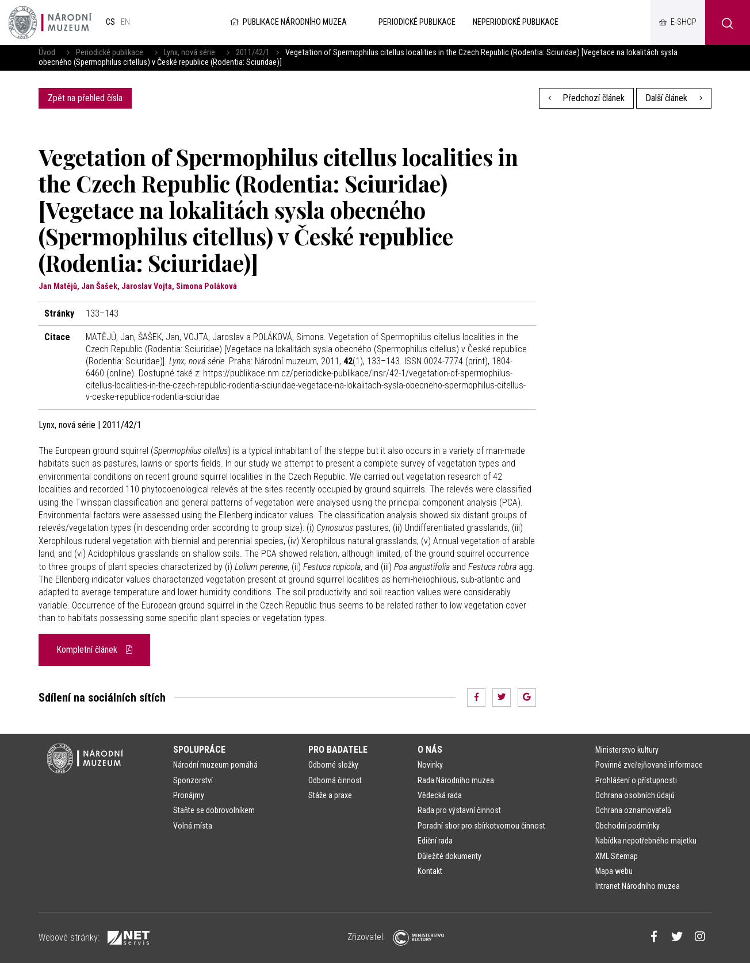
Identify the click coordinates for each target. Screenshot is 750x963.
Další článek (673, 98)
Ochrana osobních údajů (635, 795)
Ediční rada (435, 840)
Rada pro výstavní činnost (459, 810)
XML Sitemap (616, 856)
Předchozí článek (586, 98)
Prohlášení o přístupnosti (636, 780)
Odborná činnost (335, 780)
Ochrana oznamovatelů (633, 810)
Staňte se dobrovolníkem (214, 810)
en (125, 22)
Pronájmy (188, 795)
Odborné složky (333, 764)
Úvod (47, 52)
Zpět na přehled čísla (85, 98)
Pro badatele (338, 749)
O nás (430, 749)
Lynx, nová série (189, 52)
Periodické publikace (109, 52)
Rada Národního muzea (456, 780)
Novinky (430, 764)
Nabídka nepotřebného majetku (646, 840)
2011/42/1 (253, 52)
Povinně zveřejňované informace (649, 764)
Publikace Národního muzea (287, 22)
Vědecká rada (440, 795)
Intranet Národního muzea (637, 886)
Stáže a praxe (330, 795)
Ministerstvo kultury (627, 749)
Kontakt (430, 871)
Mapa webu (614, 871)
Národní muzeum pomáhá (215, 764)
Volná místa (192, 825)
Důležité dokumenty (449, 856)
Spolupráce (199, 749)
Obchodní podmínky (627, 825)
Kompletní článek (94, 649)
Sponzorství (193, 780)
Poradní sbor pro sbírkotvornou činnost (481, 825)
